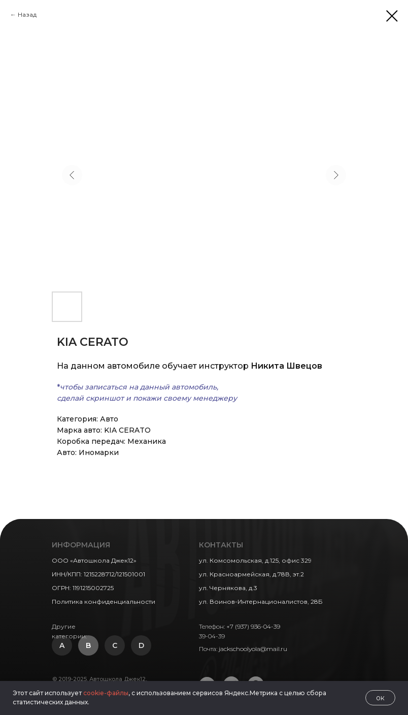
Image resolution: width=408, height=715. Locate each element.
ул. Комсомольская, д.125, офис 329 (255, 560)
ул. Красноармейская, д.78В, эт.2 (251, 574)
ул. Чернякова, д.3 (228, 588)
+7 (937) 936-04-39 (253, 626)
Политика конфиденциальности (103, 601)
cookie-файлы (105, 693)
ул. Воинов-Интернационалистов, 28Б (261, 601)
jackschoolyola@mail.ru (253, 649)
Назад (27, 14)
